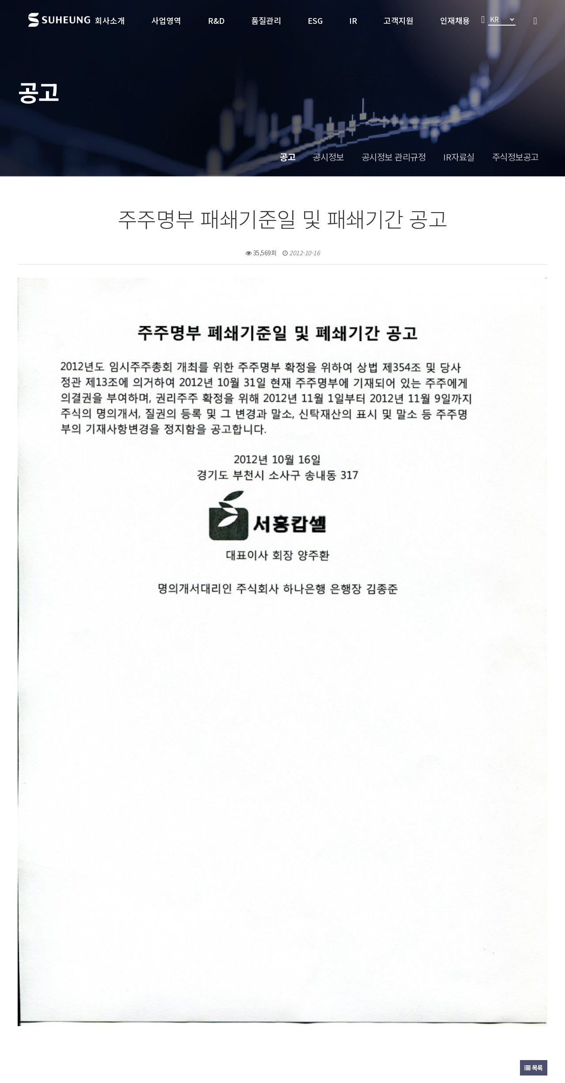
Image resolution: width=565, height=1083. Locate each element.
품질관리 (266, 20)
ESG (315, 20)
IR (353, 20)
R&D (216, 20)
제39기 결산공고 (80, 890)
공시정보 (328, 156)
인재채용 (455, 20)
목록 (533, 840)
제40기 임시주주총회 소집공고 (100, 868)
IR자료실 (459, 156)
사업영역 (166, 20)
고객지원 (399, 20)
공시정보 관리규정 (394, 156)
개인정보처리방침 (147, 991)
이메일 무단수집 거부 (213, 991)
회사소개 (110, 20)
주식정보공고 (515, 156)
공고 (287, 156)
